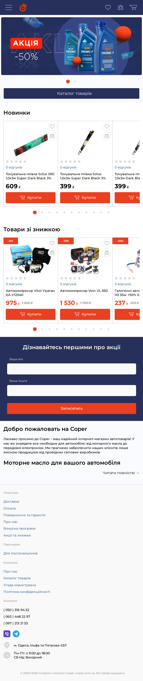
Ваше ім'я (16, 359)
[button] (68, 81)
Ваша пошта (18, 381)
